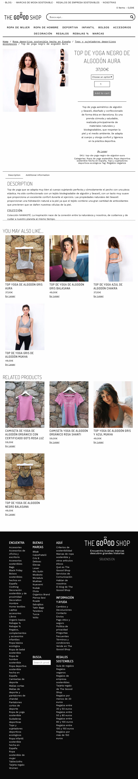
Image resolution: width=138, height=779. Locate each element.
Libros (12, 616)
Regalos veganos (116, 163)
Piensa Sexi (39, 597)
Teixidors (38, 611)
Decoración (43, 33)
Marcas (98, 33)
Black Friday (15, 570)
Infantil (88, 27)
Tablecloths (15, 761)
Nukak (36, 588)
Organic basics (17, 619)
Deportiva (70, 27)
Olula (36, 591)
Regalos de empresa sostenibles (77, 2)
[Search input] (89, 17)
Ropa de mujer (18, 27)
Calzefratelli (39, 555)
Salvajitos (38, 604)
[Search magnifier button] (132, 17)
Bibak (36, 551)
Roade (36, 601)
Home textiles (17, 606)
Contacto (61, 613)
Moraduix (38, 578)
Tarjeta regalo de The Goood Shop (64, 688)
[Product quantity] (102, 84)
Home (5, 41)
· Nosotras (109, 2)
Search (35, 668)
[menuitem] (8, 2)
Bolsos (103, 27)
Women (13, 768)
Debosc (37, 561)
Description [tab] (14, 175)
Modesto (38, 574)
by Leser (10, 296)
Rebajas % (81, 33)
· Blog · (8, 2)
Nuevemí (38, 584)
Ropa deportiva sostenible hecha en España (42, 41)
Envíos (60, 616)
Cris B (36, 558)
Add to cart (102, 93)
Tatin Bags (38, 607)
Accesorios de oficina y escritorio (17, 553)
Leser (104, 151)
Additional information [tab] (38, 175)
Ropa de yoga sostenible (100, 158)
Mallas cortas (16, 685)
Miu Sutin (38, 571)
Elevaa (36, 564)
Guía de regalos (65, 665)
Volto (35, 617)
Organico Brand (41, 594)
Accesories (15, 547)
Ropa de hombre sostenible (15, 659)
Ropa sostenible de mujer (17, 754)
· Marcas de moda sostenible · (34, 2)
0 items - (125, 7)
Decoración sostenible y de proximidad (18, 593)
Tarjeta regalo (16, 764)
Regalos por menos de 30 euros (63, 698)
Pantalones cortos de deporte (15, 705)
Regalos (62, 33)
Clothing (13, 586)
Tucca (36, 614)
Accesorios (122, 27)
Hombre (13, 603)
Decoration (15, 600)
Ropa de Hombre (46, 27)
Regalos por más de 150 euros (63, 735)
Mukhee (37, 581)
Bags (11, 567)
